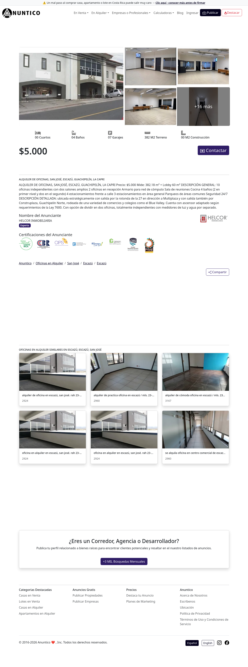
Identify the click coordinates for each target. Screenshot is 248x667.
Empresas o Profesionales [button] (130, 13)
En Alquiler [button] (99, 13)
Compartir (217, 272)
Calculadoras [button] (162, 13)
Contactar (213, 150)
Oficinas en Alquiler (49, 263)
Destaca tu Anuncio (140, 595)
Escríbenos (187, 601)
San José (73, 263)
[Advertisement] (124, 34)
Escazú (88, 263)
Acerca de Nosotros (194, 595)
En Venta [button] (80, 13)
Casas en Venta (29, 595)
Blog (180, 13)
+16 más (203, 106)
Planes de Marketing (140, 601)
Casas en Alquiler (31, 607)
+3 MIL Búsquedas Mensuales (124, 561)
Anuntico (25, 263)
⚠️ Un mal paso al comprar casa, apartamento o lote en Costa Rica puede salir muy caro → (124, 3)
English (207, 643)
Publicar (210, 13)
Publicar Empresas (86, 601)
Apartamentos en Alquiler (37, 613)
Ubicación (187, 607)
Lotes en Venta (29, 601)
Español (192, 643)
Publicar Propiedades (88, 595)
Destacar (232, 13)
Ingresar (192, 13)
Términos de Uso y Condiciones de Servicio (204, 621)
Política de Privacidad (195, 613)
